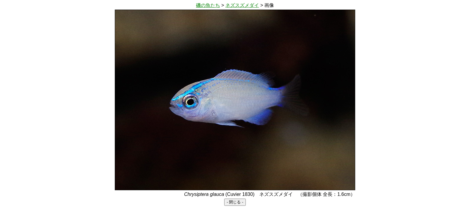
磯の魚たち (208, 5)
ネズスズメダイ (242, 5)
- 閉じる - (235, 202)
